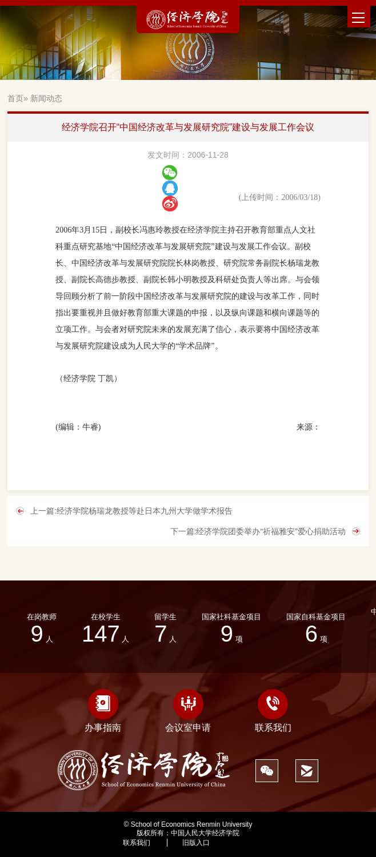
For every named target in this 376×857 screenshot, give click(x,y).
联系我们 (273, 710)
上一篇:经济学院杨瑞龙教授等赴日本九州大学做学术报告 (131, 510)
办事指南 (103, 710)
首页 (15, 98)
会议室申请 (188, 710)
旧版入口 (196, 843)
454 (247, 843)
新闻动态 (46, 98)
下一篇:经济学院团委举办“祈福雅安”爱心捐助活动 (258, 531)
